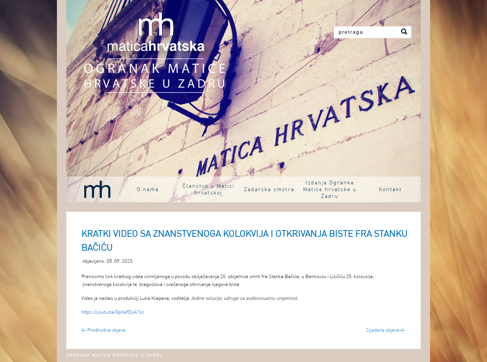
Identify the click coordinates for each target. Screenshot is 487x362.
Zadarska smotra (269, 189)
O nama (148, 189)
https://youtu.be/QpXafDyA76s (112, 312)
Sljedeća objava (385, 330)
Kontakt (390, 189)
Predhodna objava (103, 330)
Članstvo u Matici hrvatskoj (208, 190)
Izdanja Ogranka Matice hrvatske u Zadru (330, 189)
